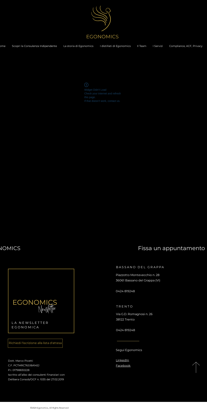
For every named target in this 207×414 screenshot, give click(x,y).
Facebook (123, 365)
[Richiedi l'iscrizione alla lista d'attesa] (35, 343)
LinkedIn (122, 360)
